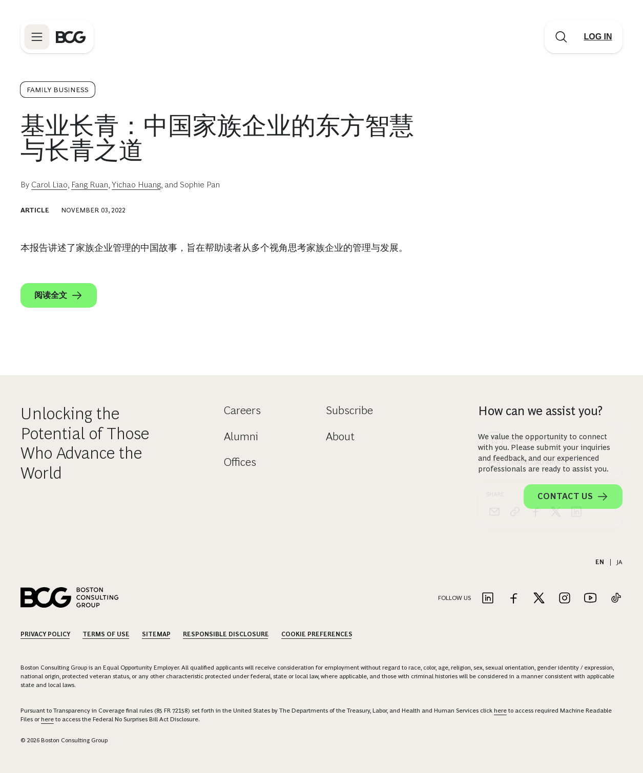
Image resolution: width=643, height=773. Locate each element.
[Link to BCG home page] (71, 37)
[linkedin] (576, 326)
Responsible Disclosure (226, 634)
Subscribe (349, 410)
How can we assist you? (540, 411)
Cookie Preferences (316, 634)
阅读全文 (58, 295)
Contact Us (573, 496)
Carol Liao (49, 184)
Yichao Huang (136, 184)
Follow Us (454, 598)
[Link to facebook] (513, 598)
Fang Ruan (89, 184)
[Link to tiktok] (616, 598)
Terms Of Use (106, 634)
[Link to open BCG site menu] (37, 37)
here (500, 710)
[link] (515, 326)
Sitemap (156, 634)
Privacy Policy (45, 634)
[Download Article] (550, 277)
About (340, 436)
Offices (240, 462)
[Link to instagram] (564, 598)
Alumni (241, 436)
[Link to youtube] (590, 598)
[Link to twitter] (539, 598)
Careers (242, 410)
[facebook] (535, 326)
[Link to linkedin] (487, 598)
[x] (556, 326)
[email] (494, 326)
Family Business (58, 89)
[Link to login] (598, 36)
